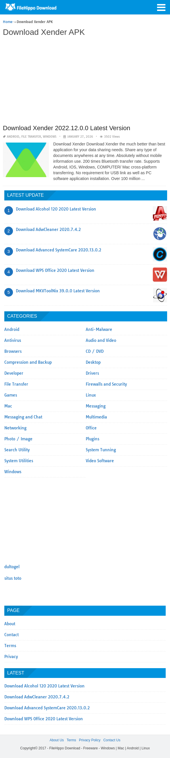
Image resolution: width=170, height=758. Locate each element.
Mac (8, 406)
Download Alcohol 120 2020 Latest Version (56, 209)
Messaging (96, 406)
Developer (13, 373)
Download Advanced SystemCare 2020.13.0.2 (58, 250)
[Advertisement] (84, 81)
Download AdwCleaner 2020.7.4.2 (48, 229)
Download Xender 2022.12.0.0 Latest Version (66, 128)
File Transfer (31, 137)
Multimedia (96, 417)
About (9, 623)
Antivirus (12, 340)
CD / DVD (95, 351)
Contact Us (111, 740)
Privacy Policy (89, 740)
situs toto (12, 578)
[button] (161, 7)
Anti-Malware (99, 329)
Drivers (92, 373)
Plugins (92, 438)
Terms (10, 645)
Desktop (93, 362)
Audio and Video (101, 340)
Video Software (100, 460)
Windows (49, 137)
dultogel (12, 566)
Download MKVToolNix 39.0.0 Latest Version (58, 290)
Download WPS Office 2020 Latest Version (55, 270)
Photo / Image (18, 438)
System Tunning (101, 449)
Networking (15, 428)
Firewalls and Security (106, 384)
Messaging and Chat (23, 417)
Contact (11, 634)
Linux (91, 395)
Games (10, 395)
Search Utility (17, 449)
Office (91, 428)
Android (13, 137)
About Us (56, 740)
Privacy (11, 656)
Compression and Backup (28, 362)
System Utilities (18, 460)
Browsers (13, 351)
